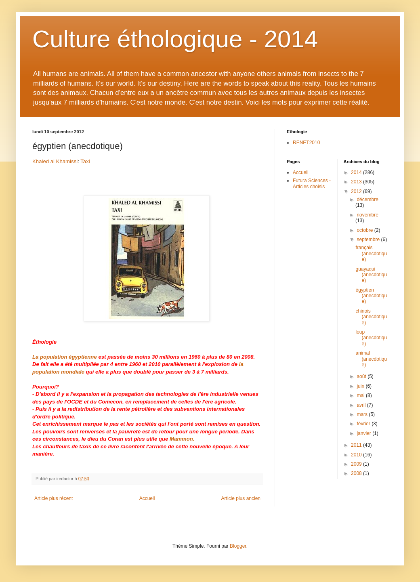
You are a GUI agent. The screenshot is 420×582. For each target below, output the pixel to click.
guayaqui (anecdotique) (371, 275)
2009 (357, 464)
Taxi (85, 161)
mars (363, 414)
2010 (357, 455)
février (364, 424)
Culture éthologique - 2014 (175, 39)
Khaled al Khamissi (55, 161)
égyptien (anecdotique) (371, 296)
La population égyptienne (64, 357)
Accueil (147, 498)
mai (361, 395)
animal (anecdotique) (371, 359)
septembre (369, 239)
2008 (357, 473)
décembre (367, 199)
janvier (364, 433)
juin (361, 386)
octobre (365, 230)
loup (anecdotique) (371, 338)
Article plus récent (53, 498)
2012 (357, 191)
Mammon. (182, 439)
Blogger (238, 546)
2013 (357, 182)
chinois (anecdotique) (371, 317)
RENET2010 (306, 142)
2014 (357, 172)
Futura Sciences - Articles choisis (312, 183)
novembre (367, 215)
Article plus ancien (240, 498)
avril (362, 405)
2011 (357, 445)
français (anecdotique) (371, 253)
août (362, 376)
